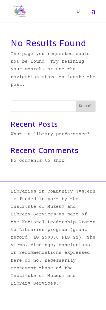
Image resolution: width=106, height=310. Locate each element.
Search (85, 106)
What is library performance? (50, 134)
